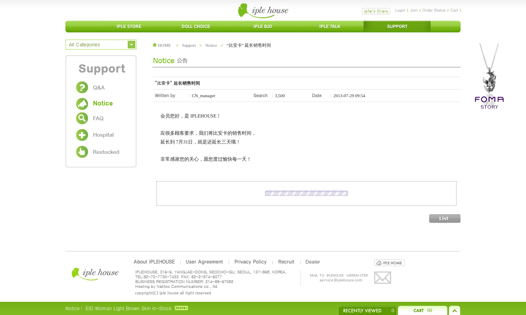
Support (189, 45)
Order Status (434, 10)
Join (414, 10)
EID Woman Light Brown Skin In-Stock (128, 308)
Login (400, 10)
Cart (454, 10)
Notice (211, 45)
